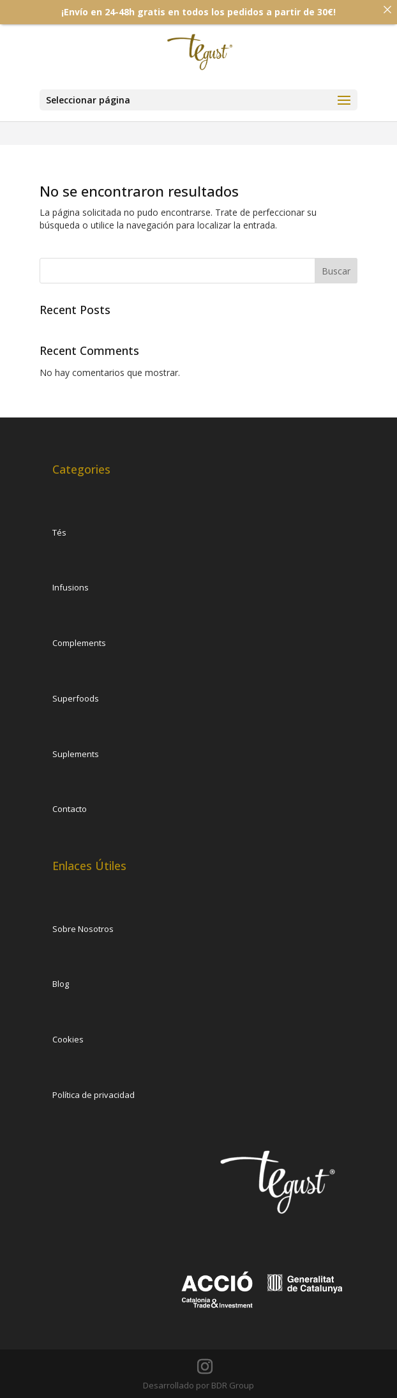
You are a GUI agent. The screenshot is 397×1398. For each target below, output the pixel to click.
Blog (60, 983)
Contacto (69, 809)
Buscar (336, 271)
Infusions (70, 587)
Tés (59, 532)
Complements (79, 643)
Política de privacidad (93, 1095)
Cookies (68, 1039)
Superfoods (75, 698)
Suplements (75, 754)
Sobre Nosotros (83, 929)
